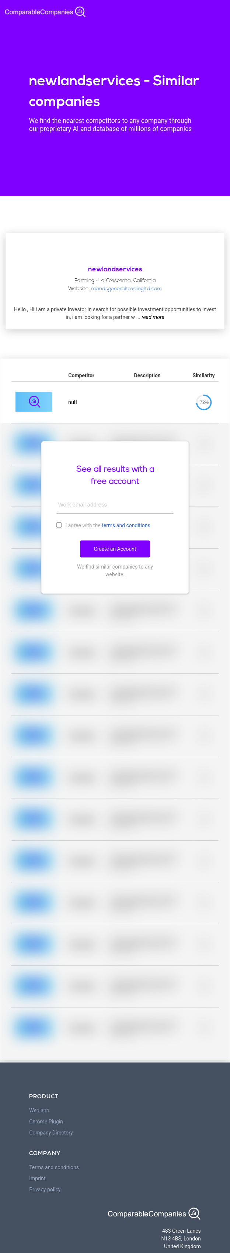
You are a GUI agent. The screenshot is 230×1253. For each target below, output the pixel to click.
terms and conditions (126, 525)
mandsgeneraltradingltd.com (126, 289)
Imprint (37, 1178)
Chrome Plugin (46, 1122)
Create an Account (115, 549)
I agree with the (103, 525)
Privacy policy (44, 1189)
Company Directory (51, 1133)
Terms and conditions (54, 1167)
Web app (39, 1110)
